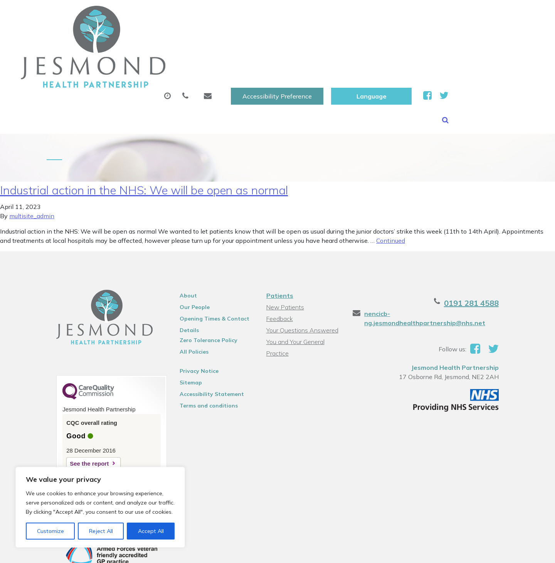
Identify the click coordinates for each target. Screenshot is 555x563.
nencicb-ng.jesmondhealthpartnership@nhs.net (428, 274)
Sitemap (186, 339)
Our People (190, 263)
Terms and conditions (204, 362)
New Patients (446, 38)
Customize (50, 531)
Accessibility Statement (207, 350)
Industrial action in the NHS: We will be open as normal (144, 146)
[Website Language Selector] (457, 14)
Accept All (151, 531)
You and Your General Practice (295, 299)
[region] (100, 507)
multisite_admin (31, 172)
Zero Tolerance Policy (204, 296)
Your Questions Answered (302, 287)
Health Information (152, 65)
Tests (392, 38)
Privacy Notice (194, 327)
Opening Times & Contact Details (210, 276)
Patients (279, 252)
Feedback (279, 275)
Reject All (101, 531)
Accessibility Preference (362, 14)
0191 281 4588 (481, 259)
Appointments (198, 38)
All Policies (189, 308)
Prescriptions (269, 38)
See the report (79, 420)
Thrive (500, 551)
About (133, 38)
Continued (390, 197)
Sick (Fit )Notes (336, 38)
